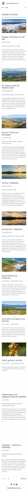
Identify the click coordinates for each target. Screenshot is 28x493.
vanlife (18, 46)
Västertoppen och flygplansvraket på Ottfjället (14, 395)
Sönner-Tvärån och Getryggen (10, 133)
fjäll (3, 46)
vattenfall (8, 143)
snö (15, 46)
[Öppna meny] (25, 7)
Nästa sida (23, 478)
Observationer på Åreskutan (9, 277)
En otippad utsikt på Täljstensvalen (10, 86)
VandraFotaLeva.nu (12, 3)
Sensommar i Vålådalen (12, 229)
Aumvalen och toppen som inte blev (13, 320)
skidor (11, 46)
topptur (12, 94)
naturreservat (16, 236)
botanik (13, 363)
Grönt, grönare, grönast (12, 360)
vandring (17, 94)
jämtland (6, 46)
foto (5, 141)
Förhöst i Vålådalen (10, 183)
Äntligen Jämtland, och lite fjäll (13, 38)
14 (8, 478)
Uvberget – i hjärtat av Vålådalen (11, 446)
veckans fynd (11, 405)
